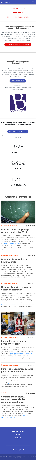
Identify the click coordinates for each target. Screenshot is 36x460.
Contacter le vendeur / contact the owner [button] (18, 44)
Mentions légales (18, 431)
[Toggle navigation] (32, 2)
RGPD (18, 434)
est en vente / (18, 17)
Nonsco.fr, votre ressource (8, 305)
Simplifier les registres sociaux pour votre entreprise (17, 370)
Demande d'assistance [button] (18, 80)
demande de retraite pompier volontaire (20, 353)
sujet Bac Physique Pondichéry (11, 243)
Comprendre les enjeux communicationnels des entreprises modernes (13, 399)
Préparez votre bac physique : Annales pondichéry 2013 (16, 231)
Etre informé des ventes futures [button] (17, 131)
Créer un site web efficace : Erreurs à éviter (15, 260)
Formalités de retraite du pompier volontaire (13, 342)
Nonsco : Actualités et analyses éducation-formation (17, 288)
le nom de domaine (18, 9)
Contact (18, 438)
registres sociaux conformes (15, 383)
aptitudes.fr (18, 13)
